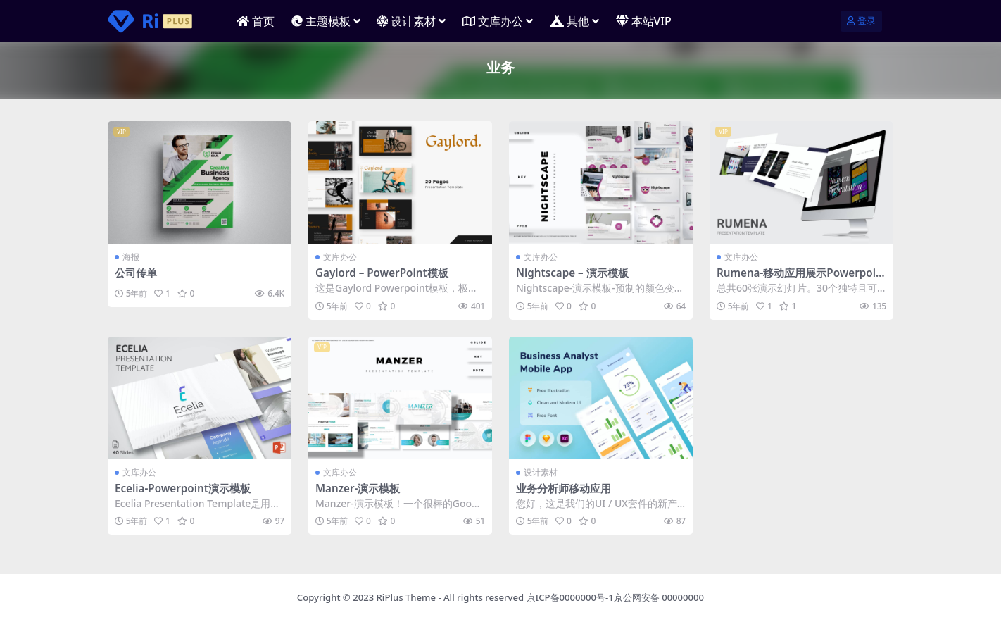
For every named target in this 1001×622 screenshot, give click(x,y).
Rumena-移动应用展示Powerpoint (800, 279)
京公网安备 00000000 (659, 597)
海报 (130, 257)
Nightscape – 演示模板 (572, 273)
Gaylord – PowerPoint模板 (381, 273)
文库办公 (340, 257)
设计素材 (541, 472)
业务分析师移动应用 (563, 488)
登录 (861, 20)
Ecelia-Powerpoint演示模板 (183, 488)
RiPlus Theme (406, 597)
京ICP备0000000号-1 (570, 597)
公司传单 (136, 273)
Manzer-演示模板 (357, 488)
